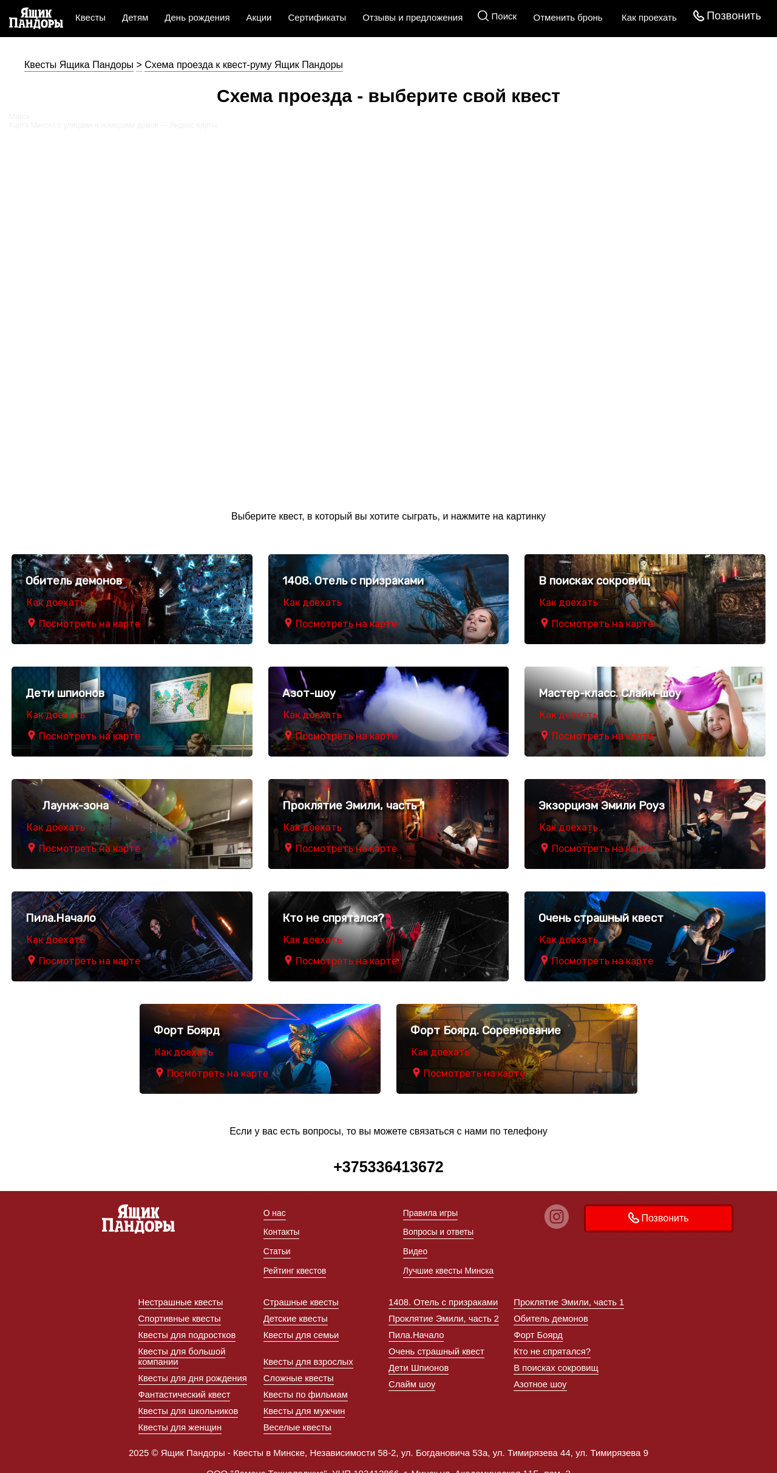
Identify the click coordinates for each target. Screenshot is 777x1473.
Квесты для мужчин (305, 1399)
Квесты (90, 17)
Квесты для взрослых (309, 1350)
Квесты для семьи (301, 1323)
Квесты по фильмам (306, 1383)
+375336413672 (388, 1166)
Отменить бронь (565, 17)
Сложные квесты (298, 1366)
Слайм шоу (412, 1372)
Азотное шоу (540, 1372)
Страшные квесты (301, 1290)
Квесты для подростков (187, 1323)
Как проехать (646, 17)
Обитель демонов (551, 1307)
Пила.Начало (416, 1323)
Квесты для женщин (180, 1415)
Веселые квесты (298, 1415)
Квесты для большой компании (182, 1344)
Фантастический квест (185, 1383)
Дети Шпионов (419, 1356)
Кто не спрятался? (552, 1339)
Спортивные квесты (180, 1307)
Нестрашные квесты (181, 1290)
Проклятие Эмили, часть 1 (569, 1290)
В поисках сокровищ (556, 1356)
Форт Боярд (538, 1323)
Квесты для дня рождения (193, 1366)
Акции (259, 17)
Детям (135, 17)
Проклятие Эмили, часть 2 (444, 1307)
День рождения (197, 17)
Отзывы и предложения (412, 17)
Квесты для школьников (189, 1399)
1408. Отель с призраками (444, 1290)
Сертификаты (317, 17)
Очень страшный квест (437, 1339)
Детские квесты (296, 1307)
